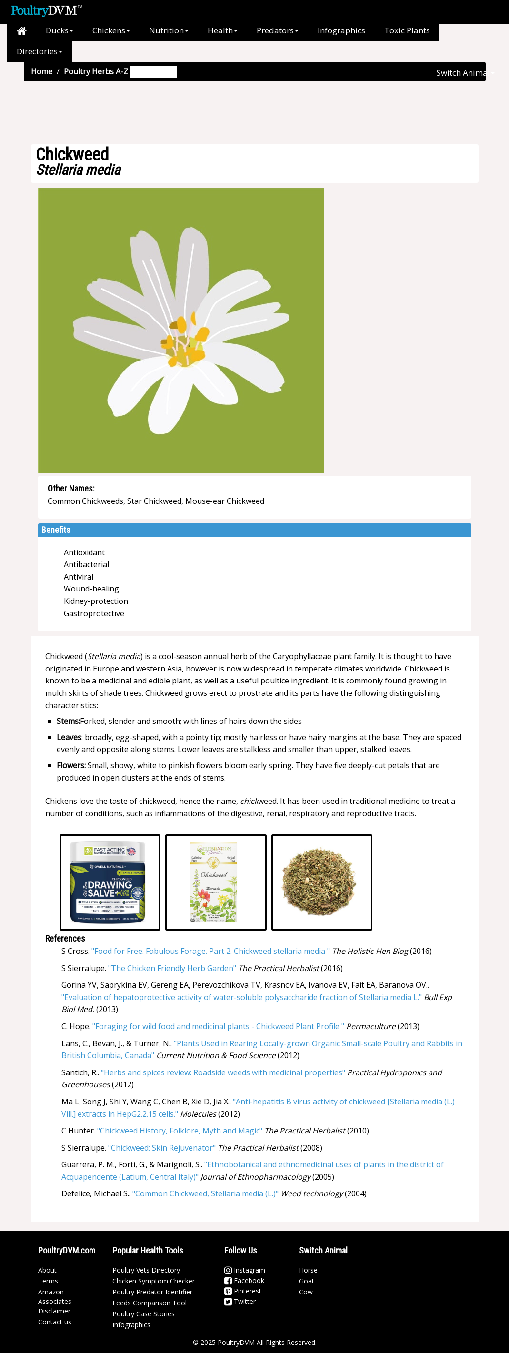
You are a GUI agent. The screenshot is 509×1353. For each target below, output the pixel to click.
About (47, 1269)
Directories (39, 51)
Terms (48, 1280)
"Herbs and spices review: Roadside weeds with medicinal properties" (223, 1072)
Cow (306, 1291)
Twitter (240, 1301)
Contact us (54, 1321)
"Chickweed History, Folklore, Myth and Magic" (179, 1130)
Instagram (244, 1269)
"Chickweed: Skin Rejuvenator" (162, 1148)
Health (223, 30)
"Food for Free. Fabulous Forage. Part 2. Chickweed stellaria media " (210, 951)
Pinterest (242, 1290)
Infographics (341, 30)
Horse (308, 1269)
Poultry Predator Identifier (152, 1291)
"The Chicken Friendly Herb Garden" (172, 968)
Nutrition (169, 30)
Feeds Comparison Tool (149, 1302)
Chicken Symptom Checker (153, 1280)
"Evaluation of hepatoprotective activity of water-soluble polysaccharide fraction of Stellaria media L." (241, 997)
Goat (306, 1280)
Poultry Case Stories (143, 1313)
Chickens (111, 30)
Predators (278, 30)
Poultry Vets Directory (146, 1269)
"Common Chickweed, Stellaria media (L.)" (205, 1193)
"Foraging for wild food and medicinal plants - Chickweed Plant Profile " (218, 1026)
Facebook (244, 1280)
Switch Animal (466, 72)
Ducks (59, 30)
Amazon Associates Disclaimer (54, 1301)
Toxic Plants (407, 30)
